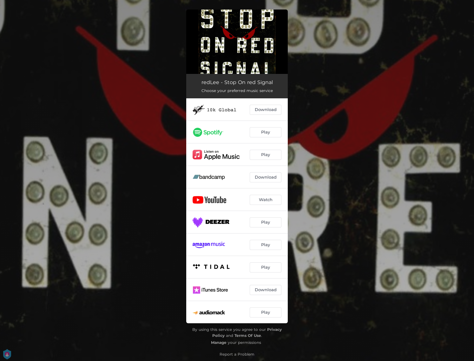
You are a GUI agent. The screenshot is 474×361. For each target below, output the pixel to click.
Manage (219, 342)
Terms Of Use (247, 335)
